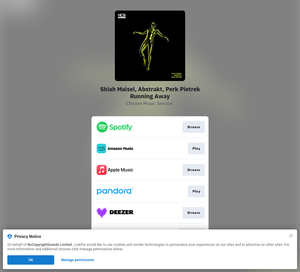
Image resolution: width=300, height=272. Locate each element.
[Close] (291, 235)
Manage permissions (77, 260)
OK (30, 260)
